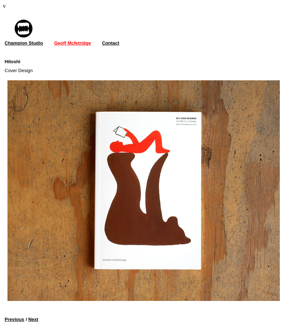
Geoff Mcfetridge (72, 43)
